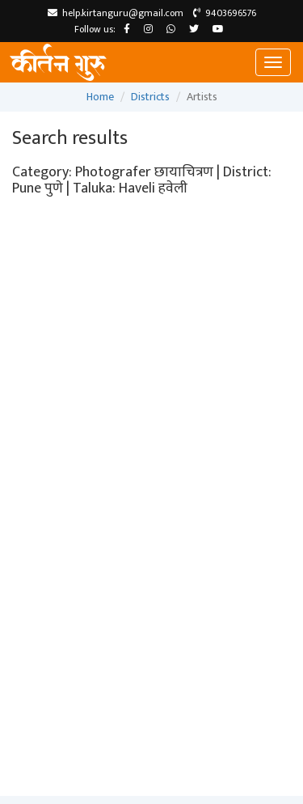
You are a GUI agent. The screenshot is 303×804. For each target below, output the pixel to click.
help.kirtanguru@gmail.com (115, 13)
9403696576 (224, 13)
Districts (150, 96)
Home (100, 96)
